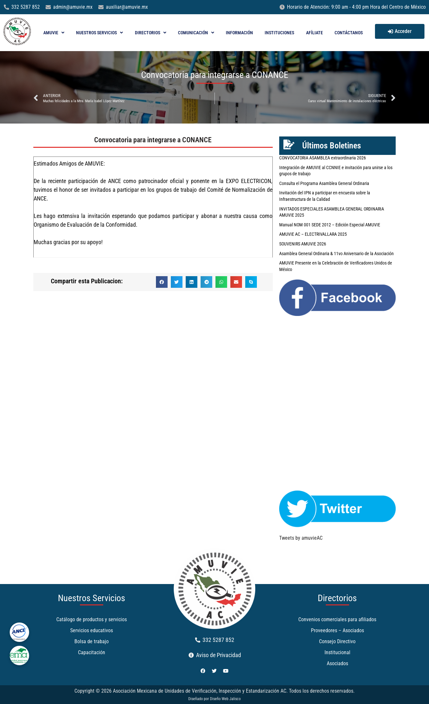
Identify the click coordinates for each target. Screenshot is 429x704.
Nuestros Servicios (99, 32)
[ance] (19, 632)
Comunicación (196, 32)
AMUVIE (53, 32)
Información (239, 32)
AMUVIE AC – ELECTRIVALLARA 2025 (313, 234)
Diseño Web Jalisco (225, 699)
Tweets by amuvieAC (301, 538)
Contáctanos (349, 32)
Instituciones (279, 32)
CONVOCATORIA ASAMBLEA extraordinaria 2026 (322, 157)
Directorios (150, 32)
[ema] (19, 655)
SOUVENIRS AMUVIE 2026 (302, 243)
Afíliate (314, 32)
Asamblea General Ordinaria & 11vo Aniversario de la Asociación (336, 253)
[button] (162, 282)
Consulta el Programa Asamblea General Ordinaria (324, 183)
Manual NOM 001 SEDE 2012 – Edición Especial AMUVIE (329, 224)
